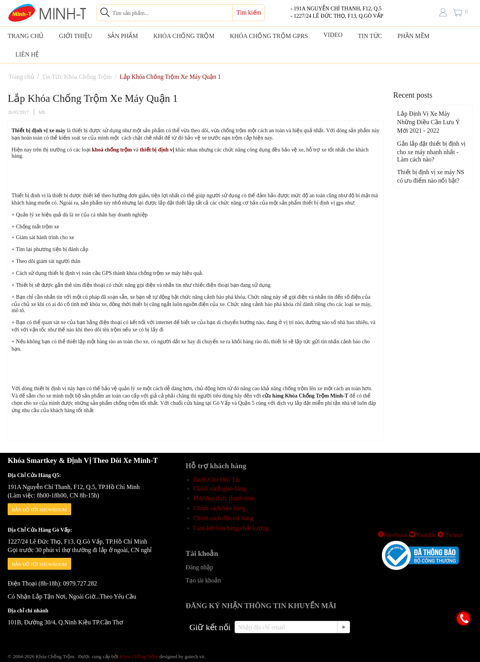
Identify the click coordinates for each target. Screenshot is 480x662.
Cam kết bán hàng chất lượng (231, 528)
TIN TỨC (370, 36)
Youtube (422, 535)
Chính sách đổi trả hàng (223, 518)
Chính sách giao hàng (220, 488)
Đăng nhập (199, 567)
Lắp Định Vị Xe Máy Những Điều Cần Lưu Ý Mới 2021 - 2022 (428, 122)
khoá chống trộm (112, 150)
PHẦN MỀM (413, 36)
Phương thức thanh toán (224, 498)
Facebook (393, 535)
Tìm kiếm (248, 12)
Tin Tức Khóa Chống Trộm (77, 76)
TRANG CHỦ (25, 36)
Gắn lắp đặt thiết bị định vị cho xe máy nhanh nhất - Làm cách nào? (431, 151)
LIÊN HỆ (27, 54)
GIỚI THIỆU (75, 36)
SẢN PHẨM (122, 36)
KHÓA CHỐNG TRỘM (184, 36)
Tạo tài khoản (203, 580)
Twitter (450, 535)
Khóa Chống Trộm (139, 656)
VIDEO (333, 35)
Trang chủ (21, 76)
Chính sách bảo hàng (219, 508)
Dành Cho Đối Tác (217, 479)
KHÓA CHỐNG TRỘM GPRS (269, 36)
